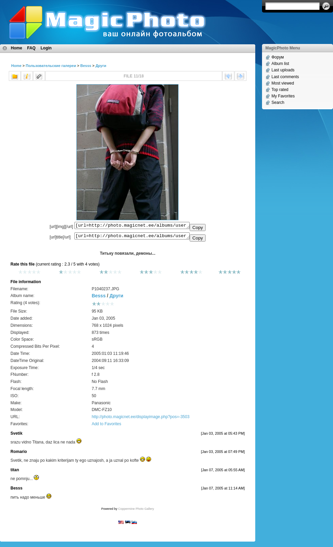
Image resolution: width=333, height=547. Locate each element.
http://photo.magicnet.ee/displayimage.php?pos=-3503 (140, 418)
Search (277, 102)
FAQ (31, 48)
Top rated (279, 89)
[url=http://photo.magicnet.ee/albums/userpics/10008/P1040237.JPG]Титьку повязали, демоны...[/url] (132, 237)
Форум (277, 57)
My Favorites (283, 96)
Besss (85, 66)
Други (100, 66)
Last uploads (282, 70)
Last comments (285, 76)
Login (46, 48)
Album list (280, 63)
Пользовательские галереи (51, 66)
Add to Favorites (106, 426)
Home (16, 48)
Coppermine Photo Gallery (136, 510)
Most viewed (282, 83)
